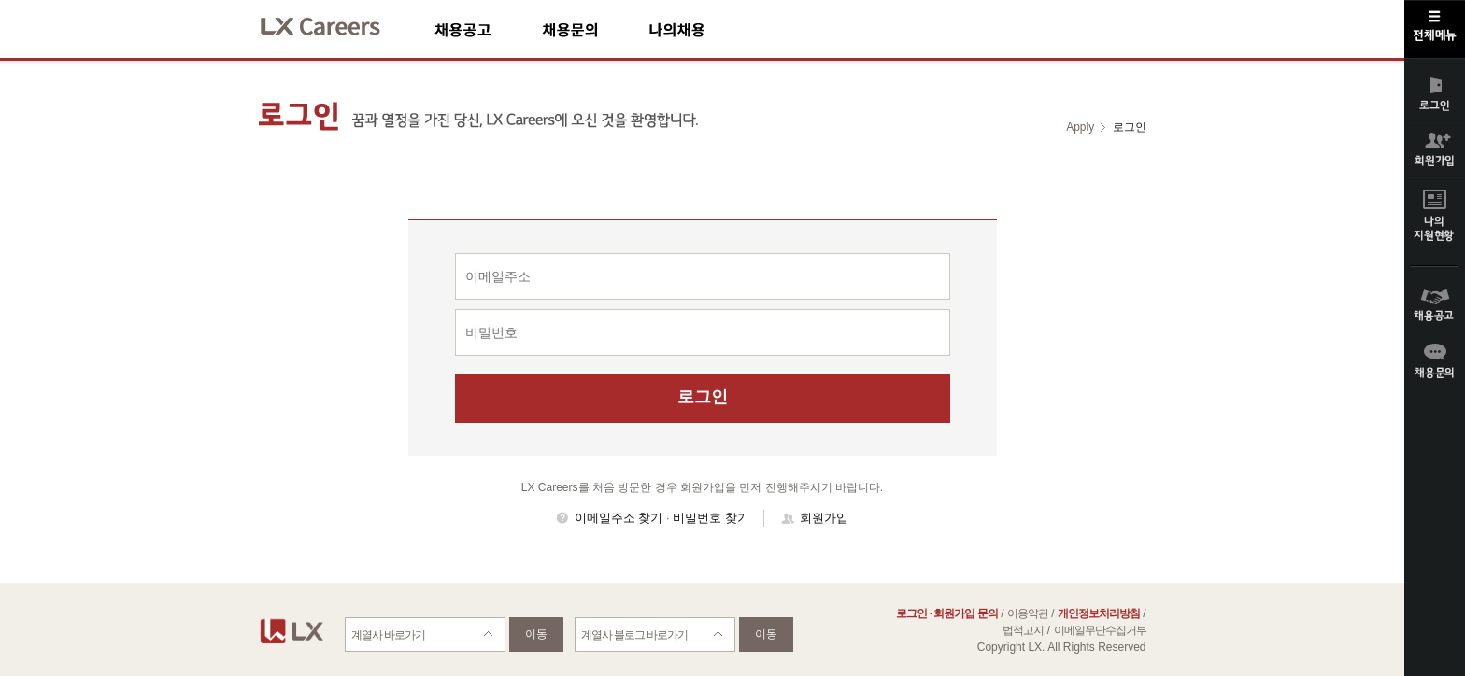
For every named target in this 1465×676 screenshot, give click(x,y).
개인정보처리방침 (1099, 613)
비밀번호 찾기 (711, 518)
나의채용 (704, 29)
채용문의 (595, 29)
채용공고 (488, 29)
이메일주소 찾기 (619, 518)
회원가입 (824, 518)
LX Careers (336, 24)
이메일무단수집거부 (1100, 630)
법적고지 (1023, 630)
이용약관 (1027, 613)
